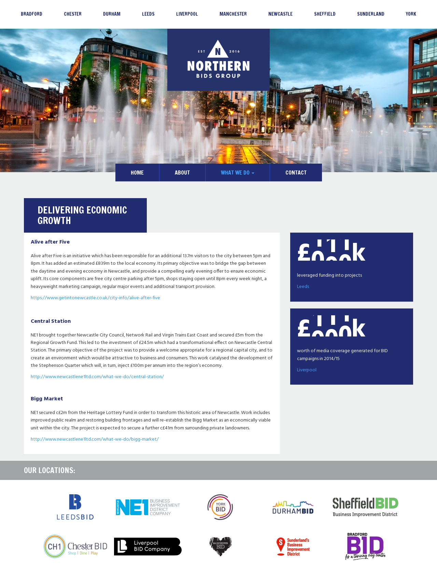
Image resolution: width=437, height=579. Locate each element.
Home (137, 172)
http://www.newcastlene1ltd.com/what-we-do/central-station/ (97, 377)
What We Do (237, 172)
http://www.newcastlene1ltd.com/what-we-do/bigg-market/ (95, 439)
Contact (296, 172)
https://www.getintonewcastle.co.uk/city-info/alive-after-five (95, 298)
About (182, 172)
